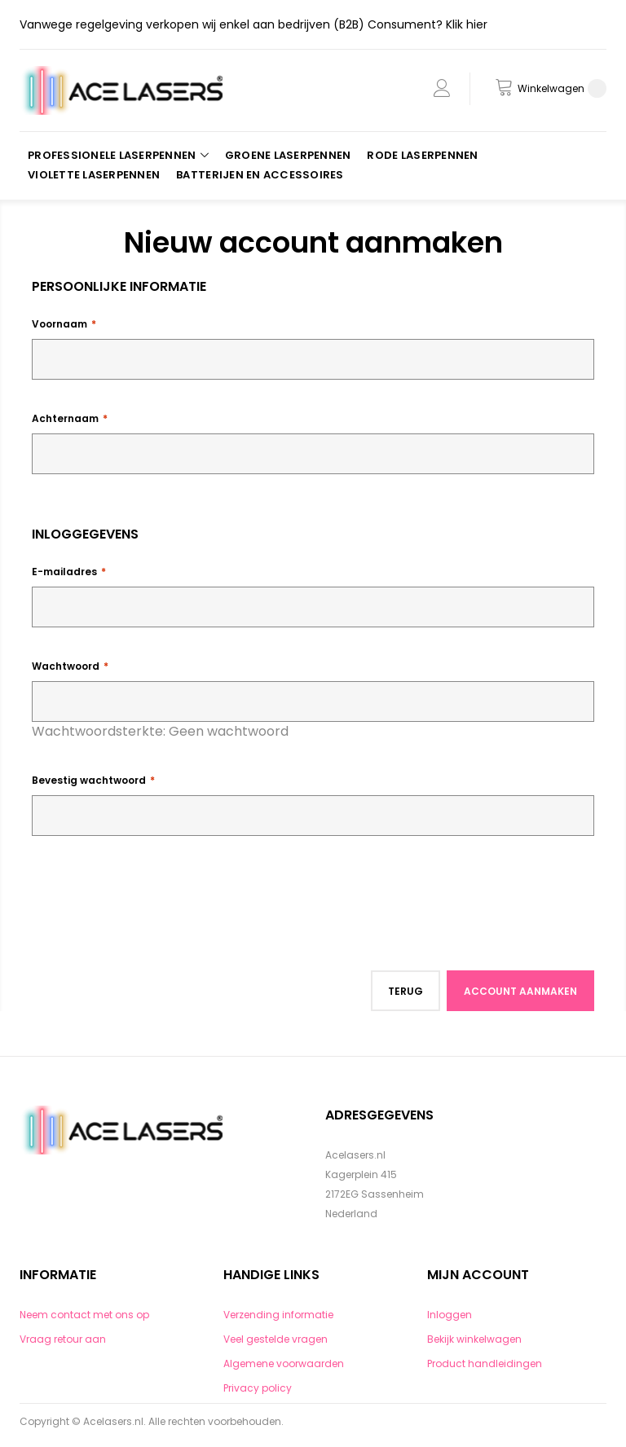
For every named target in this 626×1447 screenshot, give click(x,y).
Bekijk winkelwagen (474, 1339)
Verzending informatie (278, 1315)
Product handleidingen (484, 1363)
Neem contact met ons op (84, 1315)
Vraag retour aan (63, 1339)
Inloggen (449, 1315)
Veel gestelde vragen (275, 1339)
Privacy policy (257, 1388)
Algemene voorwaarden (283, 1363)
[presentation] (156, 892)
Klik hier (466, 24)
